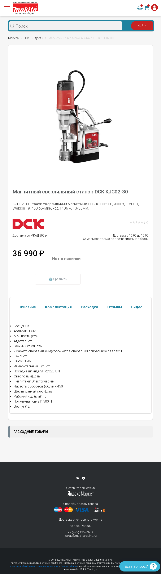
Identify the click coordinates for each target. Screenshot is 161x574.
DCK (27, 38)
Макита (13, 38)
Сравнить (58, 279)
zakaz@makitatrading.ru (81, 535)
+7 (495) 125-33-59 (80, 532)
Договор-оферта (69, 566)
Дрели (39, 38)
